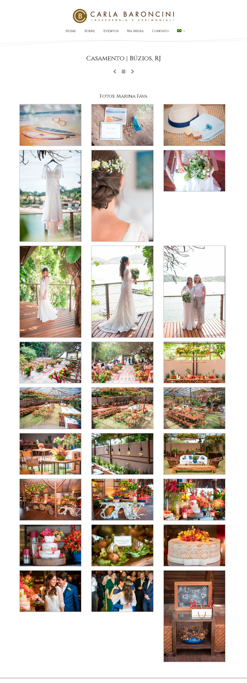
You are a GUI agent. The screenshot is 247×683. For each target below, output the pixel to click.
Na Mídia (135, 31)
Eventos (111, 31)
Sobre (89, 31)
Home (71, 31)
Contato (160, 31)
